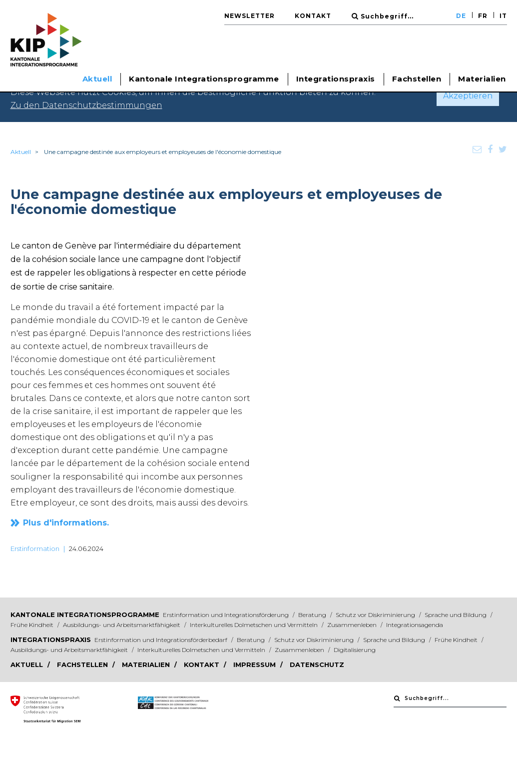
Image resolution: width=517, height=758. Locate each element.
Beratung (313, 614)
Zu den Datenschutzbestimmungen (86, 105)
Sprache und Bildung (456, 614)
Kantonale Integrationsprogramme (84, 614)
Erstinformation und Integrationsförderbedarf (161, 640)
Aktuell (20, 152)
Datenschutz (317, 664)
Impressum (255, 664)
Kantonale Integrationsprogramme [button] (204, 79)
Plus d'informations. (66, 523)
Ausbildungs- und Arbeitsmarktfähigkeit (122, 624)
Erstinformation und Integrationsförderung (226, 614)
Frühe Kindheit (32, 624)
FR (483, 16)
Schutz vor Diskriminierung (376, 614)
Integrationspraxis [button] (335, 79)
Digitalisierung (355, 650)
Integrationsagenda (414, 624)
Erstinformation (34, 548)
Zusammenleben (352, 624)
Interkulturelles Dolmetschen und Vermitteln (254, 624)
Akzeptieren (468, 95)
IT (503, 16)
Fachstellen (417, 79)
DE (461, 16)
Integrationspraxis (50, 640)
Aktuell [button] (97, 79)
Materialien (482, 79)
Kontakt (313, 16)
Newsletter (249, 16)
